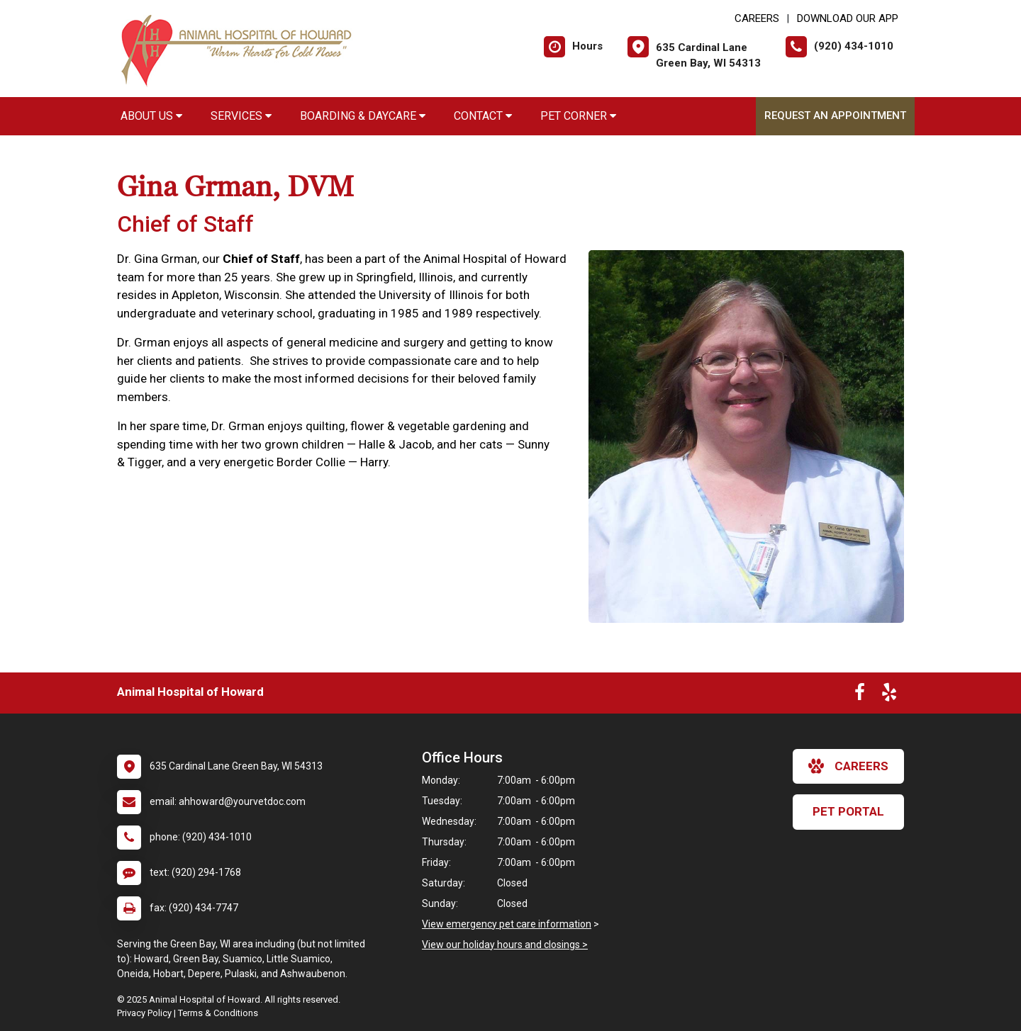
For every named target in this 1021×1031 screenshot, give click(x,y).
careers (848, 766)
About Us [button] (151, 116)
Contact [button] (483, 116)
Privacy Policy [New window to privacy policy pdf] (144, 1013)
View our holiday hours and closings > (505, 944)
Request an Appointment (835, 115)
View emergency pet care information (506, 924)
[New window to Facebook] (859, 695)
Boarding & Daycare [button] (362, 116)
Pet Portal (848, 811)
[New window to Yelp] (889, 695)
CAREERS (757, 18)
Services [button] (241, 116)
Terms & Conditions (218, 1013)
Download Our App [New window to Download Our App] (847, 18)
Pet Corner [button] (578, 116)
